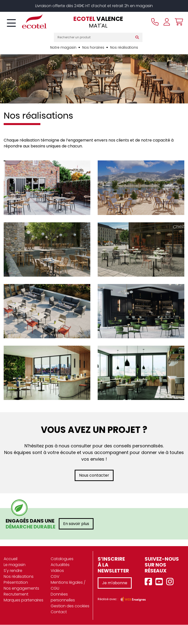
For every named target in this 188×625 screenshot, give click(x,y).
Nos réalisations (124, 47)
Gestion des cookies (70, 606)
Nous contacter (94, 475)
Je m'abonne (114, 583)
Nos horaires (93, 47)
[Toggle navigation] (11, 23)
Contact (59, 612)
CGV (55, 577)
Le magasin (14, 565)
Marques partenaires (23, 600)
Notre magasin (63, 47)
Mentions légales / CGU (68, 585)
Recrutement (16, 594)
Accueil (10, 559)
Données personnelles (63, 597)
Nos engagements (21, 588)
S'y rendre (13, 571)
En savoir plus (76, 524)
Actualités (60, 565)
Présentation (16, 582)
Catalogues (62, 559)
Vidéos (57, 571)
